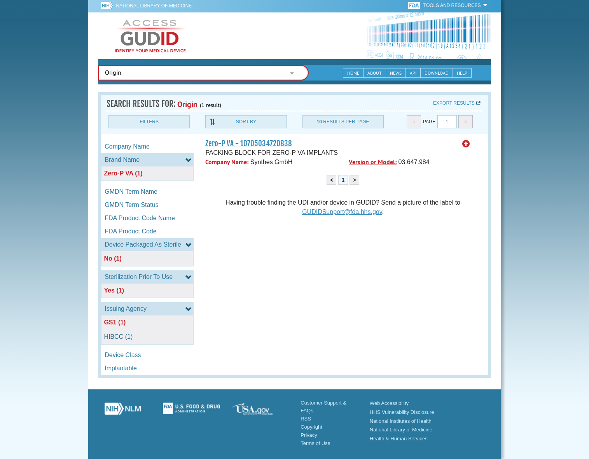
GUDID (150, 35)
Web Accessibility (389, 403)
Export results (454, 103)
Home (353, 73)
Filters (149, 121)
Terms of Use (315, 443)
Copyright (311, 427)
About (374, 73)
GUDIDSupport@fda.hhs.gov (342, 211)
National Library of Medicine (154, 6)
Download (437, 73)
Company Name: (226, 162)
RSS (306, 419)
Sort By (246, 121)
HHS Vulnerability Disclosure (402, 412)
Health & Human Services (399, 438)
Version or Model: (373, 162)
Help (462, 73)
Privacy (309, 435)
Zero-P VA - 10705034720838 (248, 143)
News (396, 73)
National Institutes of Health (401, 421)
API (413, 73)
